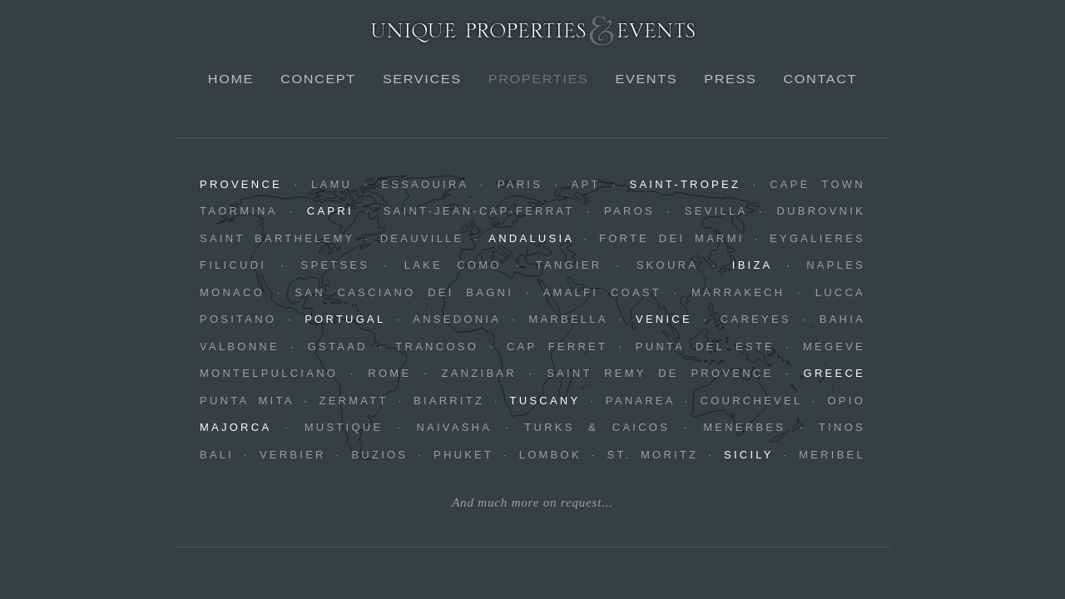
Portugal (345, 319)
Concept (318, 79)
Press (730, 79)
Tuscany (545, 400)
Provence (241, 184)
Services (422, 79)
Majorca (235, 427)
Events (646, 79)
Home (231, 79)
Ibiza (752, 265)
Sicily (748, 454)
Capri (330, 211)
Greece (834, 373)
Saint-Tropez (685, 184)
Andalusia (530, 238)
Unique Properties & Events (532, 30)
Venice (664, 319)
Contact (820, 79)
